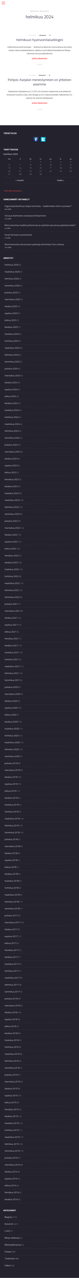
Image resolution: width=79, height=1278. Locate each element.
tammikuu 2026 (12, 285)
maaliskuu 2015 (12, 1137)
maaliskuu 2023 (12, 500)
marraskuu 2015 (12, 1081)
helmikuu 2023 (12, 507)
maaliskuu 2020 (12, 742)
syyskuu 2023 (11, 465)
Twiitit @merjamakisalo (12, 190)
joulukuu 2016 (11, 998)
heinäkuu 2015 (12, 1109)
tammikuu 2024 (12, 438)
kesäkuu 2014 (11, 1199)
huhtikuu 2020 (12, 735)
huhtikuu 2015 (12, 1130)
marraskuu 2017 (12, 922)
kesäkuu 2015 (11, 1116)
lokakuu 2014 (11, 1171)
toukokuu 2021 (12, 652)
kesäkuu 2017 (11, 957)
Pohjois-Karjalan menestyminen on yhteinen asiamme (39, 82)
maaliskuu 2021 (12, 666)
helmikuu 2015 (12, 1144)
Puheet (8, 1251)
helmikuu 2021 (12, 673)
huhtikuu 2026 (12, 264)
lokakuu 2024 (11, 382)
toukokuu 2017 (12, 964)
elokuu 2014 (10, 1185)
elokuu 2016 (10, 1026)
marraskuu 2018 (12, 846)
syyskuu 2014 (11, 1178)
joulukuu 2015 (11, 1074)
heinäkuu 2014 (12, 1192)
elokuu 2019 (10, 791)
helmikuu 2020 (12, 749)
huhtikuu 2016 (12, 1047)
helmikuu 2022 (12, 590)
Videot (8, 1265)
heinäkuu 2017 (12, 950)
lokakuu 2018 (11, 853)
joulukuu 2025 (11, 292)
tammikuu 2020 (12, 756)
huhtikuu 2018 (12, 887)
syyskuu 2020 (11, 707)
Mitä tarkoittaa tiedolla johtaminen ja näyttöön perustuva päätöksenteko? (40, 225)
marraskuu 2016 (12, 1005)
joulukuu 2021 (11, 604)
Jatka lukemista (39, 58)
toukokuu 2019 (12, 804)
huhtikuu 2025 (12, 341)
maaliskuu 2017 (12, 977)
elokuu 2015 (10, 1102)
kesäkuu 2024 (11, 403)
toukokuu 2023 (12, 493)
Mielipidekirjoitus (13, 1244)
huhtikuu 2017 (12, 971)
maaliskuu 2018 (12, 894)
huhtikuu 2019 (12, 811)
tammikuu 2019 (12, 832)
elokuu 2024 (10, 396)
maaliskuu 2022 (12, 583)
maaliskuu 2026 (12, 271)
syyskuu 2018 (11, 860)
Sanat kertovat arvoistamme (18, 234)
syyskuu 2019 (11, 784)
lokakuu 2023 (11, 458)
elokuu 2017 (10, 943)
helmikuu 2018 (12, 901)
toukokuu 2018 (12, 881)
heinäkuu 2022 (12, 555)
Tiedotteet (10, 1258)
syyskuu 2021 (11, 624)
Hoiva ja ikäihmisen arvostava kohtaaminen (25, 215)
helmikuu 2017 (12, 984)
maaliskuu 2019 (12, 818)
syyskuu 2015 (11, 1095)
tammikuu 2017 (12, 991)
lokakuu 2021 (11, 618)
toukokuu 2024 (12, 410)
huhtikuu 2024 (12, 417)
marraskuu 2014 (12, 1164)
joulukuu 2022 (11, 521)
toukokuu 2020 (12, 728)
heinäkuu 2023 (12, 479)
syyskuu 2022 (11, 541)
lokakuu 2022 (11, 534)
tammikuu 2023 (12, 514)
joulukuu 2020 (11, 687)
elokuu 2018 (10, 867)
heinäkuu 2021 (12, 638)
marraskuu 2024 (12, 375)
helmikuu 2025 (12, 355)
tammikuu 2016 (12, 1068)
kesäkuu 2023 (11, 486)
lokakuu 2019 (11, 777)
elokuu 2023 (10, 472)
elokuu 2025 (10, 320)
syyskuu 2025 (11, 313)
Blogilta (8, 1217)
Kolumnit (42, 35)
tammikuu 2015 (12, 1151)
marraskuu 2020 (12, 694)
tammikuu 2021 (12, 680)
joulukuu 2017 (11, 915)
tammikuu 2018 (12, 908)
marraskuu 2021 (12, 611)
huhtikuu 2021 (12, 659)
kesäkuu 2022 (11, 562)
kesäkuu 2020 (11, 721)
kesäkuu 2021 (11, 645)
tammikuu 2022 (12, 597)
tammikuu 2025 (12, 361)
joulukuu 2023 (11, 444)
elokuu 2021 (10, 631)
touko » (60, 180)
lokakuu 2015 (11, 1088)
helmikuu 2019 (12, 825)
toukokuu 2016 (12, 1040)
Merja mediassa (12, 1238)
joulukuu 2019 (11, 763)
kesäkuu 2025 (11, 327)
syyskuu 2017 (11, 936)
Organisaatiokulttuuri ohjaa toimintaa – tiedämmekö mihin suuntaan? (38, 206)
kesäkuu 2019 (11, 798)
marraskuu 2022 (12, 528)
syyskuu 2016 (11, 1019)
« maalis (20, 180)
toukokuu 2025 (12, 334)
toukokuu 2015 (12, 1123)
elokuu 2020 (10, 714)
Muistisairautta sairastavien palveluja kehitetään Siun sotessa (34, 244)
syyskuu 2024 (11, 389)
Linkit (7, 1231)
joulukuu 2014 (11, 1157)
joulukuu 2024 (11, 368)
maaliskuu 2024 (12, 424)
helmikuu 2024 (12, 431)
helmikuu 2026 (12, 278)
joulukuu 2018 (11, 839)
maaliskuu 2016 (12, 1054)
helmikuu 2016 (12, 1061)
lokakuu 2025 (11, 306)
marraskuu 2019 (12, 770)
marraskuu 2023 (12, 451)
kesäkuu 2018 (11, 874)
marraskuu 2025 (12, 299)
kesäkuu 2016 (11, 1033)
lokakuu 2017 (11, 929)
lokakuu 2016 (11, 1012)
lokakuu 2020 (11, 701)
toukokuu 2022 (12, 569)
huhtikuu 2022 (12, 576)
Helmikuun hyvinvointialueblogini (39, 39)
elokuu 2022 (10, 548)
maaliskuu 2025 (12, 348)
